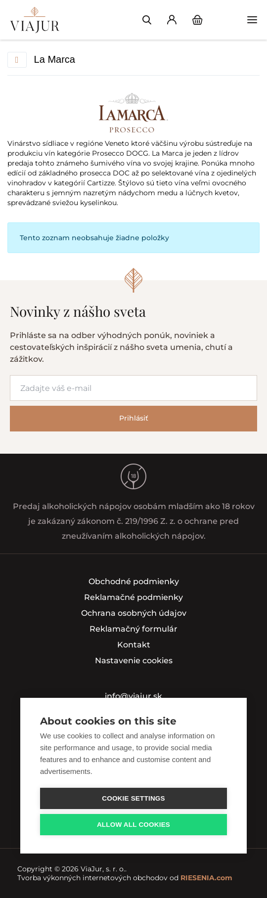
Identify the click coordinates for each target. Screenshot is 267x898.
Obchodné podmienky (134, 581)
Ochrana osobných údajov (133, 613)
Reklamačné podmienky (133, 597)
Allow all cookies (133, 824)
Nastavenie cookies (134, 660)
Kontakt (133, 644)
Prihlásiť (133, 418)
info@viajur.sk (133, 696)
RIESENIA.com (206, 877)
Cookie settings (133, 798)
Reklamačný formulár (133, 629)
